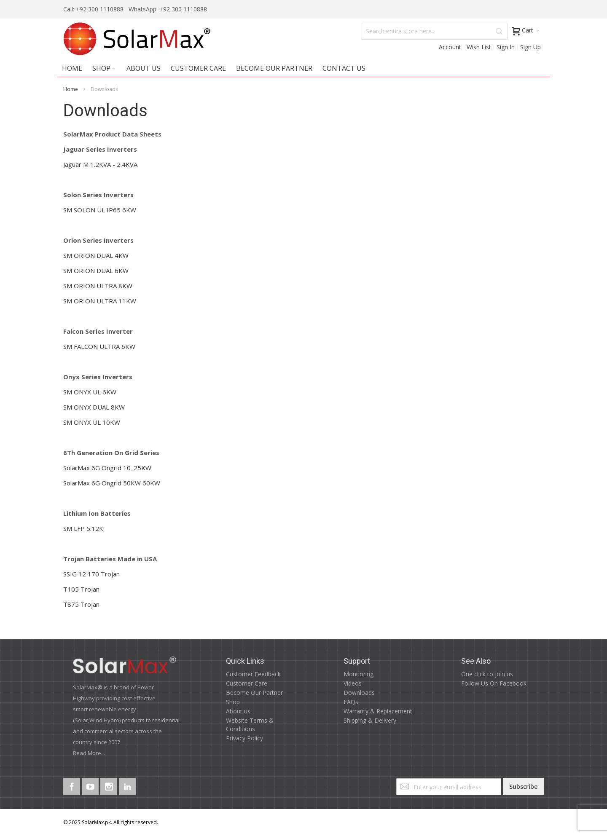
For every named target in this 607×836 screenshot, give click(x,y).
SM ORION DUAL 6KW (96, 270)
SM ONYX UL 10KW (91, 422)
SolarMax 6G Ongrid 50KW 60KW (111, 483)
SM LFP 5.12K (83, 528)
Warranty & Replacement (378, 711)
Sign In (506, 47)
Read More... (89, 753)
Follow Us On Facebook (493, 683)
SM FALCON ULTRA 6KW (99, 346)
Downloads (359, 693)
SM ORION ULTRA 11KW (99, 301)
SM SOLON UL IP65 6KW (99, 210)
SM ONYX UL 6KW (89, 392)
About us (238, 711)
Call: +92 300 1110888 (93, 9)
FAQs (351, 702)
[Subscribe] (523, 786)
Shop (233, 702)
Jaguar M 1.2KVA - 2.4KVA (100, 164)
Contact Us (343, 68)
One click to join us (487, 674)
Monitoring (358, 674)
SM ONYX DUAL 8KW (94, 407)
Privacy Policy (244, 738)
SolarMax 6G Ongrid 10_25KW (107, 468)
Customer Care (198, 68)
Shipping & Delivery (370, 720)
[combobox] (435, 31)
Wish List (479, 47)
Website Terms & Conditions (250, 724)
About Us (143, 68)
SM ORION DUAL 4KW (96, 255)
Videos (353, 683)
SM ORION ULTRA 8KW (97, 285)
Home (70, 89)
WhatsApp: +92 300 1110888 (167, 9)
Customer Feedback (253, 674)
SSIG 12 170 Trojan (91, 574)
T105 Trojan (81, 589)
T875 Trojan (81, 604)
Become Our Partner (274, 68)
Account (450, 47)
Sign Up (530, 47)
